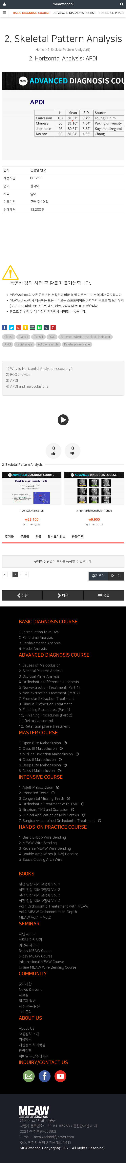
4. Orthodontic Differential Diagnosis (49, 682)
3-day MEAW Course (35, 951)
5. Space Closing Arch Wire (40, 860)
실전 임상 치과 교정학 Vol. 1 (39, 884)
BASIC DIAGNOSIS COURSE (31, 13)
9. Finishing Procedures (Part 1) (44, 710)
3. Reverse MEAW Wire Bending (45, 849)
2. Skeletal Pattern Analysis (41, 671)
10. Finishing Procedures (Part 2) (45, 715)
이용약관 (25, 1040)
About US (26, 1029)
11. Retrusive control (36, 721)
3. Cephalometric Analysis (40, 643)
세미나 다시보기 (30, 940)
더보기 (116, 576)
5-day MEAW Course (35, 956)
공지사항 (25, 984)
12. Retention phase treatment (44, 727)
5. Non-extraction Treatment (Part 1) (49, 688)
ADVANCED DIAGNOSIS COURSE (74, 13)
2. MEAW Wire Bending (38, 843)
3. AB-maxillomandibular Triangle (94, 510)
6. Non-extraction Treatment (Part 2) (49, 693)
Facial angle (24, 344)
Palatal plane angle (77, 344)
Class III (38, 337)
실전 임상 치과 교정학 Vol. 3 (39, 895)
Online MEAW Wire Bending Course (47, 968)
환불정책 (25, 1051)
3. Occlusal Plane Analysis (39, 677)
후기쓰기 (98, 576)
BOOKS (26, 873)
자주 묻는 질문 (29, 1006)
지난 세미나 (27, 934)
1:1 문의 (25, 1012)
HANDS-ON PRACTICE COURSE (53, 827)
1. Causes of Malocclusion (39, 666)
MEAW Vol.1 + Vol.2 (35, 918)
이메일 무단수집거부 (33, 1056)
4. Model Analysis (33, 649)
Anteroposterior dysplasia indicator (85, 337)
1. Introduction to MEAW (39, 632)
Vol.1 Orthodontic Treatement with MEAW (54, 907)
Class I (8, 337)
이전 (22, 595)
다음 (63, 595)
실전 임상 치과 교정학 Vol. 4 (39, 901)
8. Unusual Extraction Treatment (45, 704)
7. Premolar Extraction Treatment (46, 699)
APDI (7, 344)
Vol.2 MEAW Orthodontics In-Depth (48, 912)
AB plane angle (48, 344)
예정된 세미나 (29, 945)
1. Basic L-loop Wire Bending (42, 838)
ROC (52, 337)
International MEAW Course (41, 962)
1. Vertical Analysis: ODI (31, 510)
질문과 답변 (27, 1001)
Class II (23, 337)
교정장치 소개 (29, 1034)
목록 (103, 595)
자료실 (23, 995)
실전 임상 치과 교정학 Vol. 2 (39, 890)
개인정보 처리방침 (32, 1045)
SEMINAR (29, 923)
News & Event (30, 990)
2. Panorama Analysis (36, 638)
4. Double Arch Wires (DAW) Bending (48, 854)
